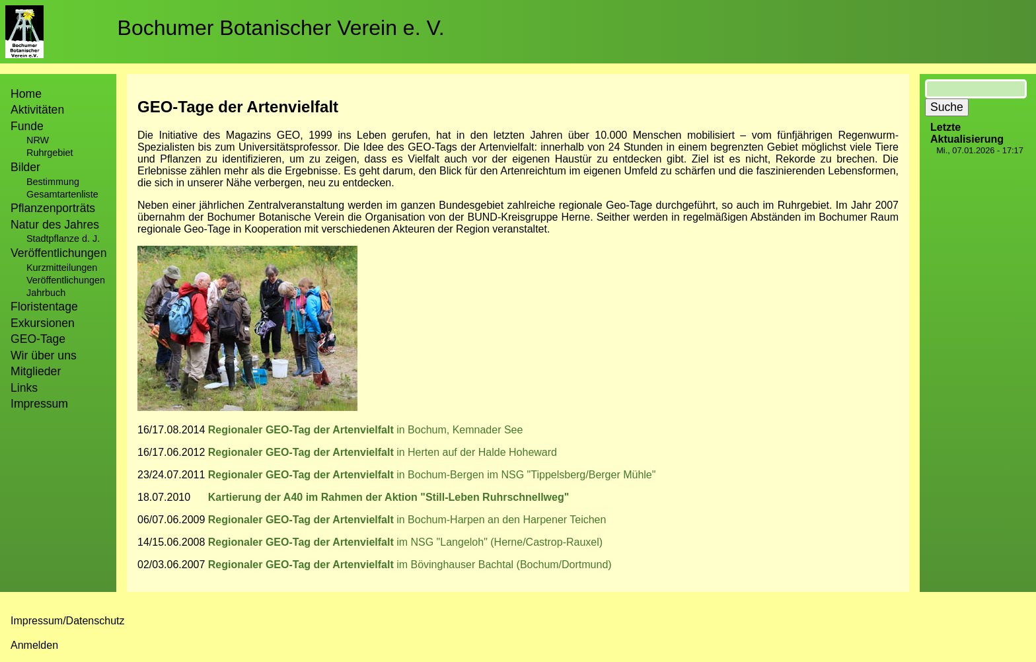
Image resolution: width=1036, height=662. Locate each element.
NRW (37, 140)
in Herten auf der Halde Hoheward (476, 452)
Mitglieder (36, 371)
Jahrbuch (45, 292)
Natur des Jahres (55, 224)
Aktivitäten (37, 109)
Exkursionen (43, 323)
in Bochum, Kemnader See (459, 429)
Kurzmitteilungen (61, 267)
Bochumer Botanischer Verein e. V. (281, 28)
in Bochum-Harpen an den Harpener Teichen (501, 519)
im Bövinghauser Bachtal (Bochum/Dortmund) (503, 564)
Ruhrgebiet (49, 152)
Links (24, 387)
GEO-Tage (38, 339)
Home (26, 93)
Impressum (39, 403)
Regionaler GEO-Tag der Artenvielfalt (302, 429)
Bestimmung (52, 181)
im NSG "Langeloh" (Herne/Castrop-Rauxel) (404, 542)
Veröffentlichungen (65, 280)
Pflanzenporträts (53, 208)
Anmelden (34, 645)
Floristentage (44, 306)
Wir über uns (44, 355)
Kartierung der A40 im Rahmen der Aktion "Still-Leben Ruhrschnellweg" (389, 497)
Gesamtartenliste (62, 194)
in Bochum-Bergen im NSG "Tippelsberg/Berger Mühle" (525, 474)
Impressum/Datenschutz (68, 620)
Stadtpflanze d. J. (63, 238)
